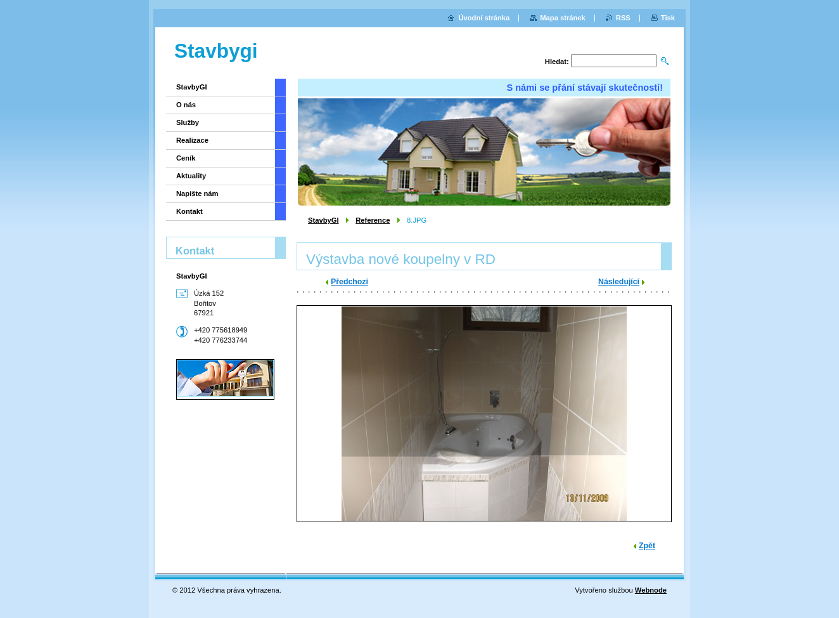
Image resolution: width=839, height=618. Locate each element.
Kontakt (189, 211)
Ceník (185, 158)
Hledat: (557, 61)
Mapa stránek (563, 18)
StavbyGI (323, 220)
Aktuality (191, 176)
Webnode (651, 590)
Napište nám (197, 193)
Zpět (647, 545)
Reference (372, 220)
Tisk (668, 18)
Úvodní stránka (483, 18)
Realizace (192, 140)
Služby (187, 122)
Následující (618, 281)
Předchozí (349, 281)
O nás (186, 104)
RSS (623, 18)
